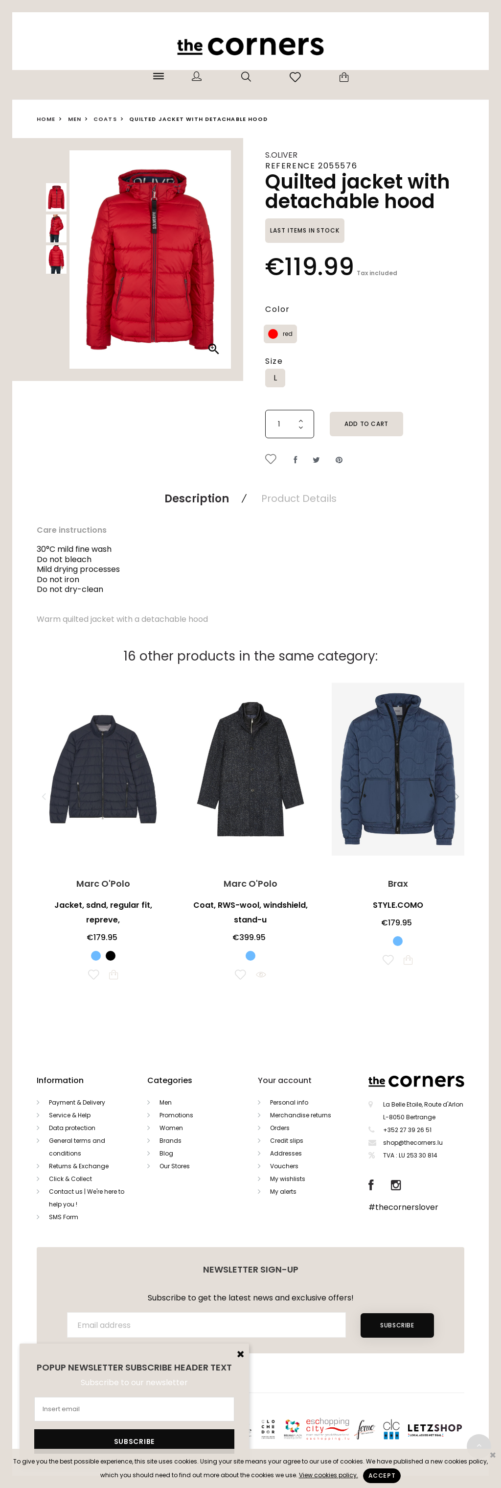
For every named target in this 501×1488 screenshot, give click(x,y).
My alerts (283, 1191)
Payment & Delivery (77, 1102)
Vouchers (284, 1166)
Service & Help (70, 1115)
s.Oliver (281, 155)
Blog (166, 1153)
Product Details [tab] (299, 498)
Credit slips (286, 1140)
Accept (382, 1475)
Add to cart (366, 424)
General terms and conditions (77, 1146)
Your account (285, 1080)
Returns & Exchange (79, 1166)
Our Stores (174, 1166)
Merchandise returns (300, 1115)
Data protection (72, 1128)
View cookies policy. (328, 1475)
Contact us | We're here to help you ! (86, 1197)
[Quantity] (289, 424)
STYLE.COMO (398, 905)
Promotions (176, 1115)
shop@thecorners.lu (413, 1142)
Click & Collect (70, 1179)
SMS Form (63, 1217)
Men (165, 1102)
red (288, 334)
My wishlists (287, 1179)
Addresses (286, 1153)
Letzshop (447, 1428)
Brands (170, 1140)
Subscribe (397, 1325)
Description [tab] (196, 498)
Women (171, 1128)
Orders (280, 1128)
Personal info (289, 1102)
